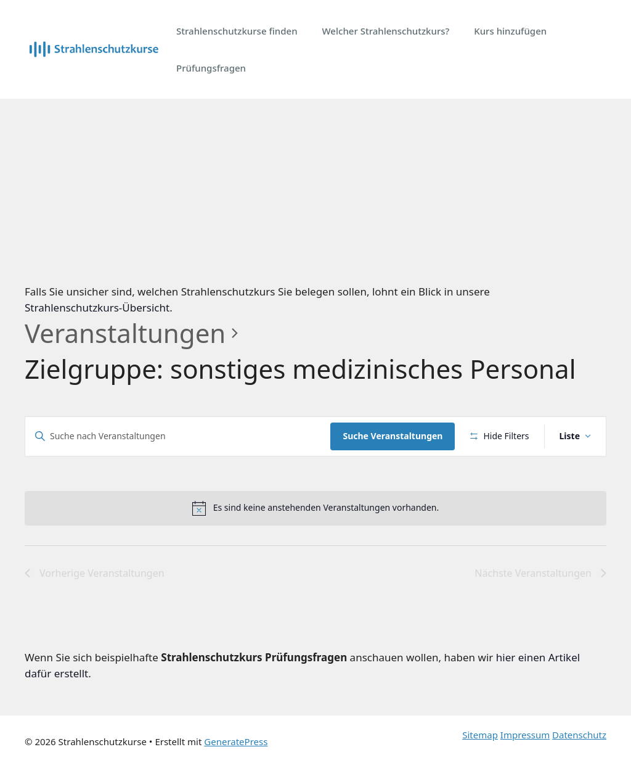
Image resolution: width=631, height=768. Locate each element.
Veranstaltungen (125, 332)
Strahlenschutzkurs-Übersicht (97, 307)
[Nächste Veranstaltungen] (540, 574)
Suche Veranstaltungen (392, 436)
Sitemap (480, 735)
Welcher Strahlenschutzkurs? (386, 31)
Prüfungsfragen (211, 68)
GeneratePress (235, 741)
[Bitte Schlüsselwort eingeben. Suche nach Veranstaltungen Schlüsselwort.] (177, 436)
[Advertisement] (315, 191)
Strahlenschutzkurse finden (237, 31)
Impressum (525, 735)
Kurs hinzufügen (510, 31)
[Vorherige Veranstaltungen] (95, 574)
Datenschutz (579, 735)
